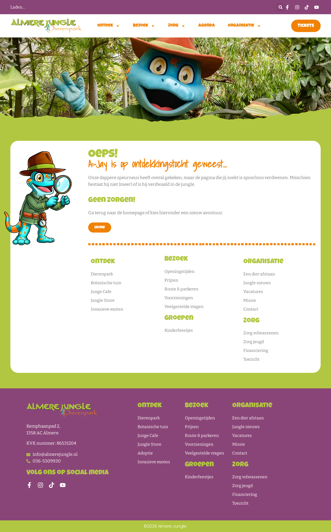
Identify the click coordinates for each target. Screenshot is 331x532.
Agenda (206, 26)
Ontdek (108, 26)
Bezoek (144, 26)
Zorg (176, 26)
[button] (280, 7)
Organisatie (244, 26)
